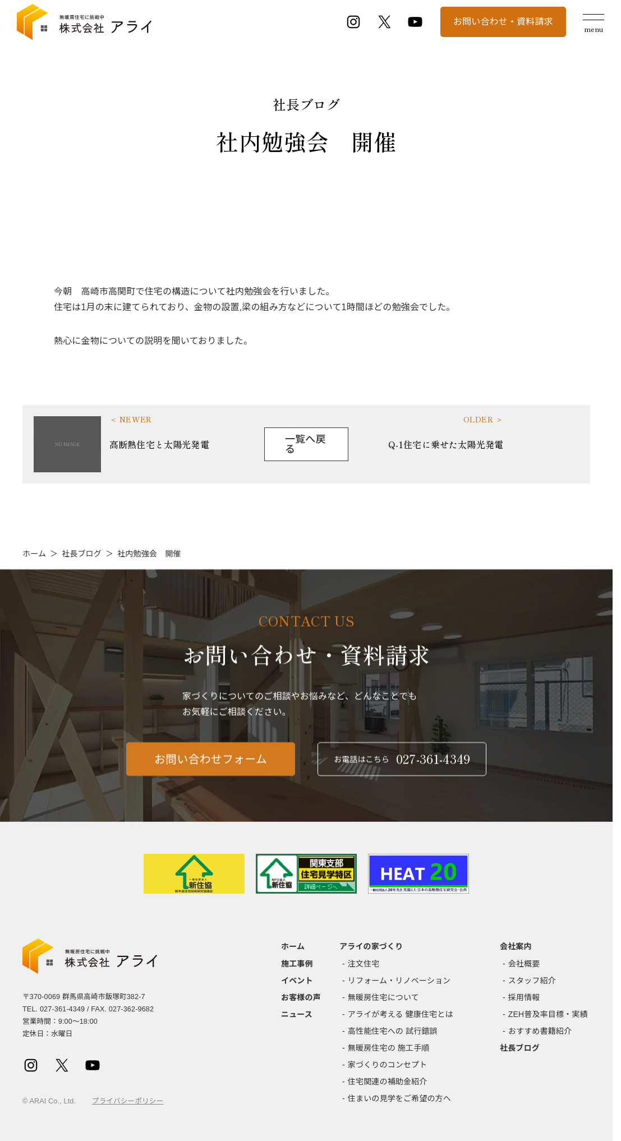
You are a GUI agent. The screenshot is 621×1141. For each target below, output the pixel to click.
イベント (297, 980)
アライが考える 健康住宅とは (400, 1014)
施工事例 (297, 963)
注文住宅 (364, 963)
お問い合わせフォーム (210, 764)
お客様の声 (301, 997)
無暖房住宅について (383, 997)
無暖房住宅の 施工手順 (389, 1047)
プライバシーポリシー (127, 1101)
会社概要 (524, 963)
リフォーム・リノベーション (399, 980)
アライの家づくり (371, 946)
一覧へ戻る (305, 444)
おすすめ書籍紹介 (540, 1031)
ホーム (34, 553)
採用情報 (524, 997)
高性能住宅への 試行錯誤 (393, 1031)
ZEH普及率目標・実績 (548, 1014)
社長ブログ (82, 553)
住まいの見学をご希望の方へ (399, 1098)
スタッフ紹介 (532, 980)
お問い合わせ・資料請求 (503, 21)
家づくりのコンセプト (387, 1064)
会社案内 (516, 946)
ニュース (296, 1014)
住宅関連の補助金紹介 (387, 1081)
